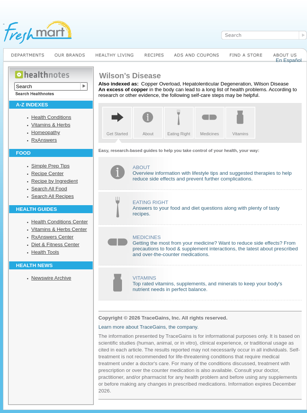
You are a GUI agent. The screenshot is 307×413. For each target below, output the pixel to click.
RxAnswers (44, 140)
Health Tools (45, 252)
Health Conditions (51, 117)
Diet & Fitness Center (55, 244)
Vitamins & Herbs (50, 125)
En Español (289, 60)
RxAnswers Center (52, 237)
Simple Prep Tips (50, 166)
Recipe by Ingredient (54, 181)
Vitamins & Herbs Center (59, 229)
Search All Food (49, 188)
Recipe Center (47, 173)
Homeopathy (45, 132)
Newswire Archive (51, 278)
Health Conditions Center (59, 222)
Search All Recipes (52, 196)
